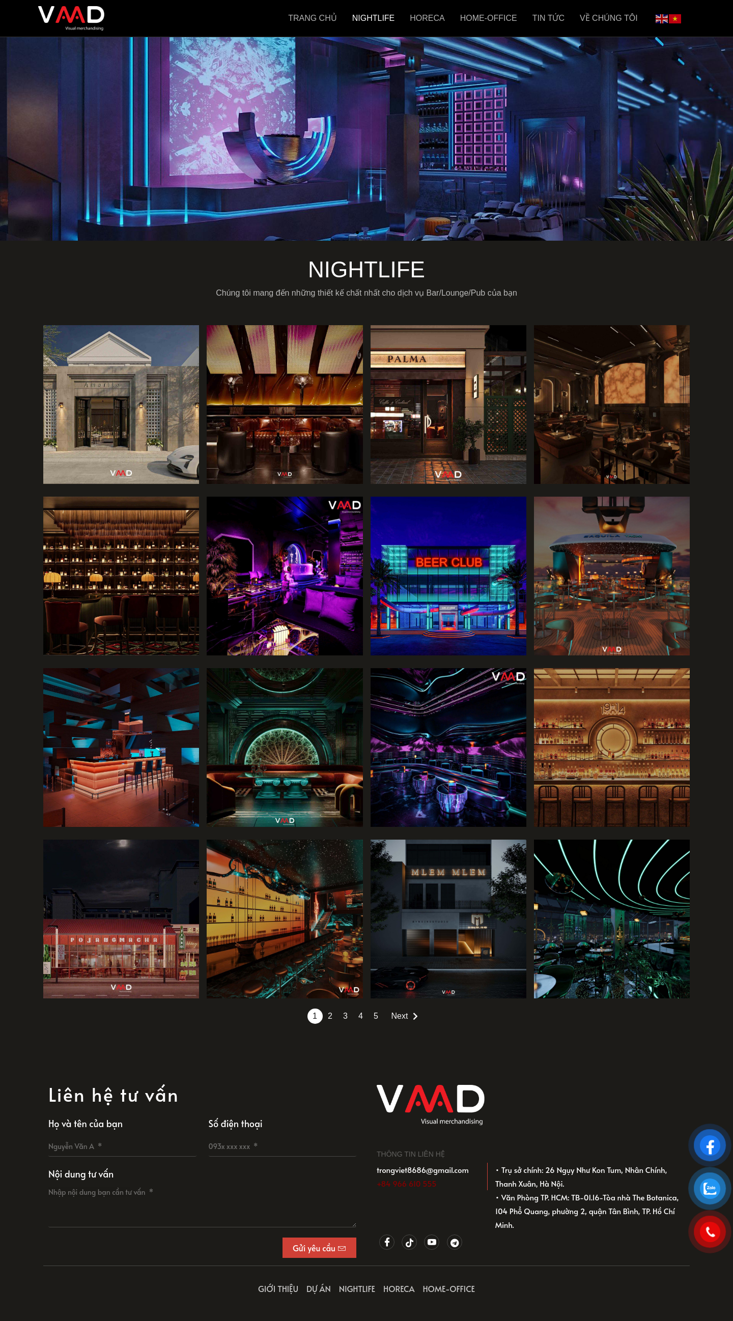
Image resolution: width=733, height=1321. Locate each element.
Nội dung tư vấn (81, 1173)
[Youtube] (431, 1242)
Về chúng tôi (609, 18)
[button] (357, 232)
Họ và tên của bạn (85, 1123)
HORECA (427, 18)
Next (399, 1016)
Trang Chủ (312, 18)
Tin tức (548, 18)
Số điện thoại (236, 1123)
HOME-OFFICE (488, 18)
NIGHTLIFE (373, 18)
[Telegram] (454, 1242)
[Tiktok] (409, 1242)
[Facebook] (386, 1242)
